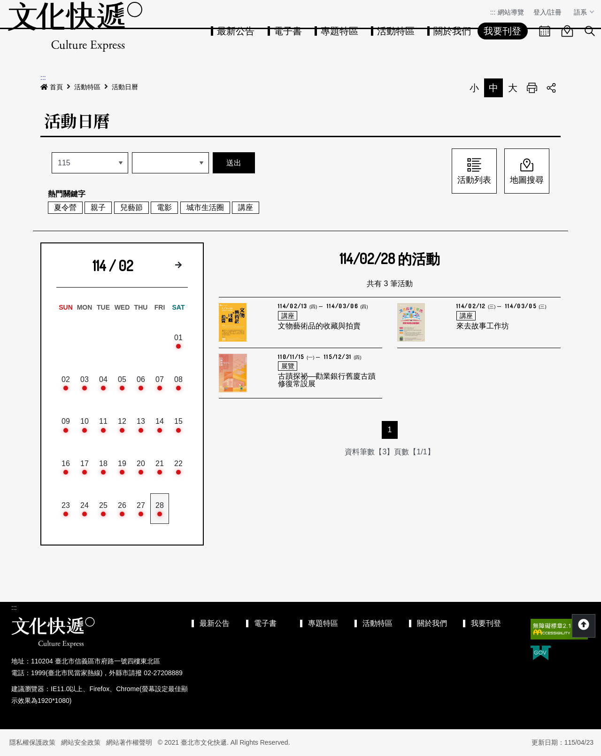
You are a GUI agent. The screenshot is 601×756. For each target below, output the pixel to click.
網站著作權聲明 (129, 742)
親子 (98, 207)
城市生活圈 (205, 207)
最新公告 (235, 31)
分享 (551, 87)
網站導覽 (511, 12)
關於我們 (452, 31)
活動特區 (396, 31)
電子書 (288, 31)
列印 (532, 87)
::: (493, 12)
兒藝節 (131, 207)
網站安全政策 (80, 742)
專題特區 (339, 31)
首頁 (51, 87)
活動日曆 (125, 87)
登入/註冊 (547, 12)
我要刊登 (502, 31)
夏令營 (65, 207)
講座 (245, 207)
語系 (581, 12)
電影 (164, 207)
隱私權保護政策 (32, 742)
